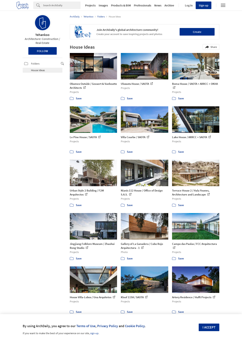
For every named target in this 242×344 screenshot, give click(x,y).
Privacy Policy (107, 326)
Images (103, 5)
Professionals (142, 5)
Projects (90, 5)
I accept (209, 327)
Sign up (203, 5)
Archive (169, 5)
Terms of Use (85, 326)
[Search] (62, 5)
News (157, 5)
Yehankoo (42, 35)
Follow (42, 51)
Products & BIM (121, 5)
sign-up (94, 333)
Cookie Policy (135, 326)
